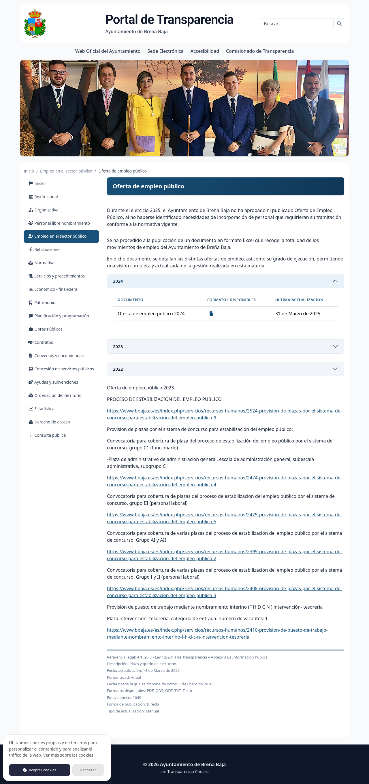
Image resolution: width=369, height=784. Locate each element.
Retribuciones (44, 249)
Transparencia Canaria (188, 771)
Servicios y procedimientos (56, 276)
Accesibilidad (205, 51)
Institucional (43, 196)
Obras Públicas (45, 329)
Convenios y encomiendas (56, 355)
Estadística (41, 408)
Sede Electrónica (165, 51)
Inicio (29, 171)
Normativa (41, 262)
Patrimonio (41, 302)
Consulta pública (47, 435)
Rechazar (88, 769)
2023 (118, 346)
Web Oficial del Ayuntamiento (108, 51)
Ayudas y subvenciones (53, 382)
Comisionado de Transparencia (260, 51)
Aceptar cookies (39, 769)
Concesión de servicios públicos (61, 369)
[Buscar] (297, 23)
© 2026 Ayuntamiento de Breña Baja (184, 764)
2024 (118, 281)
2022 (118, 369)
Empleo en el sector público (66, 171)
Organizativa (43, 210)
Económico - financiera (52, 289)
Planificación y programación (58, 315)
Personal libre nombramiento (59, 223)
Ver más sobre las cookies (68, 755)
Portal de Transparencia (169, 23)
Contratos (40, 342)
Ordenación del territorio (55, 395)
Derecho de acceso (49, 422)
